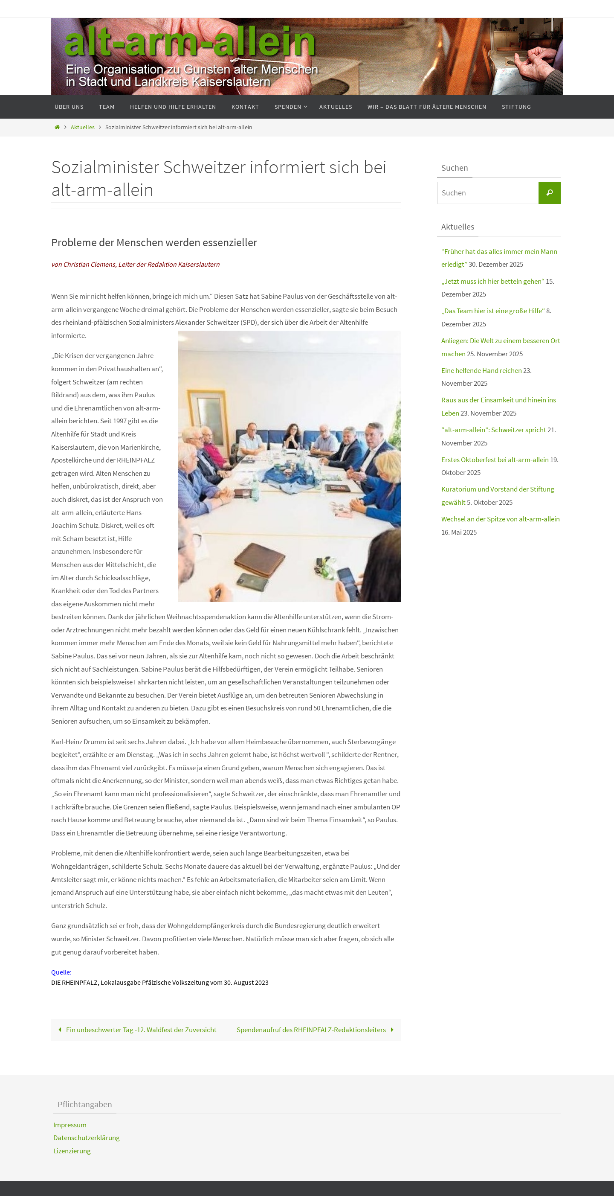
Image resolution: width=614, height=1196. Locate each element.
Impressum (70, 1124)
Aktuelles (83, 127)
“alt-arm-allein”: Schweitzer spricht (493, 429)
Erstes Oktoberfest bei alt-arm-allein (495, 459)
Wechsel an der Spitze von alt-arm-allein (500, 519)
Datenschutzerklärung (86, 1137)
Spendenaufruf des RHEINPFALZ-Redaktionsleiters (317, 1029)
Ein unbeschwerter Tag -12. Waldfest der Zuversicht (136, 1029)
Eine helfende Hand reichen (481, 370)
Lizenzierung (72, 1150)
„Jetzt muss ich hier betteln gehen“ (492, 281)
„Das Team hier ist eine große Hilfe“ (493, 310)
